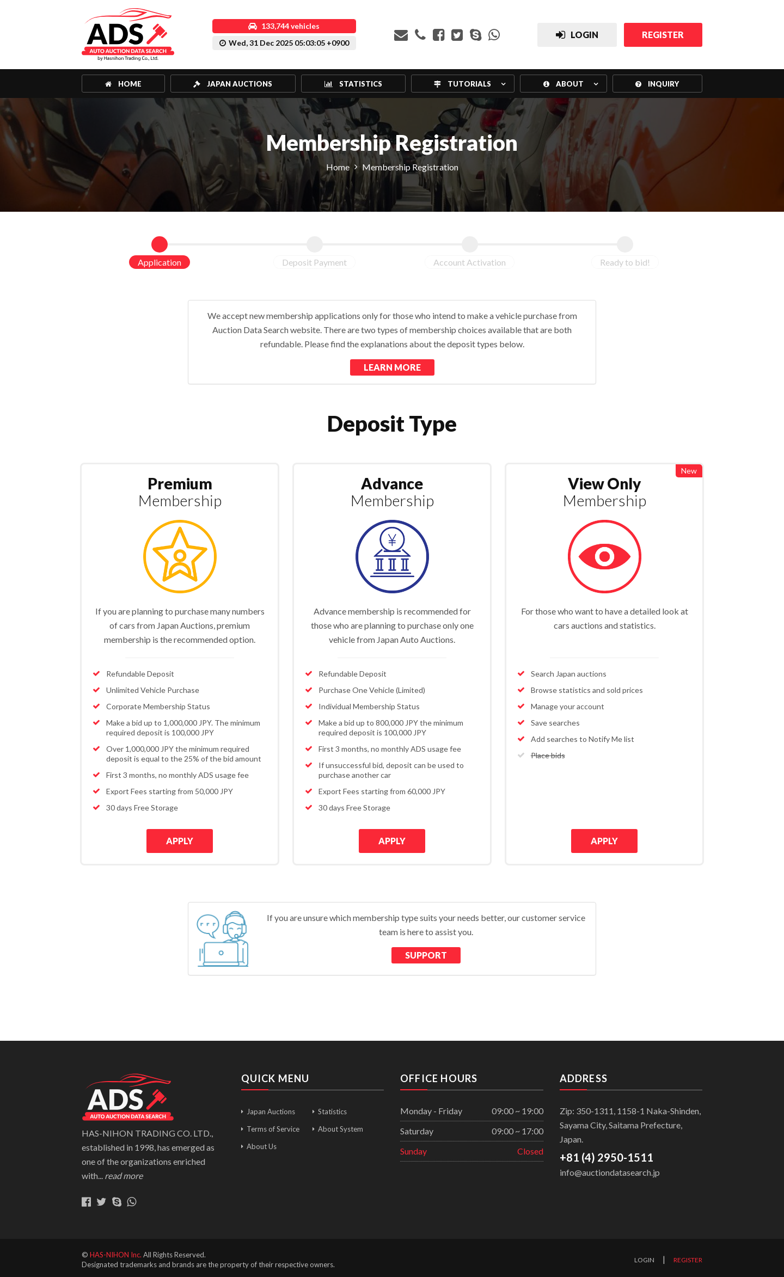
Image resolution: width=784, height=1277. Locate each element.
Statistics (353, 83)
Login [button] (573, 35)
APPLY (179, 841)
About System (340, 1125)
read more (124, 1172)
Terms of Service (273, 1125)
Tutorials (462, 83)
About (563, 83)
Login (644, 1257)
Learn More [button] (392, 367)
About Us (262, 1142)
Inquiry (657, 83)
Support (426, 951)
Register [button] (662, 34)
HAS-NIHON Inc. (116, 1251)
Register (687, 1257)
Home (123, 83)
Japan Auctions (232, 83)
